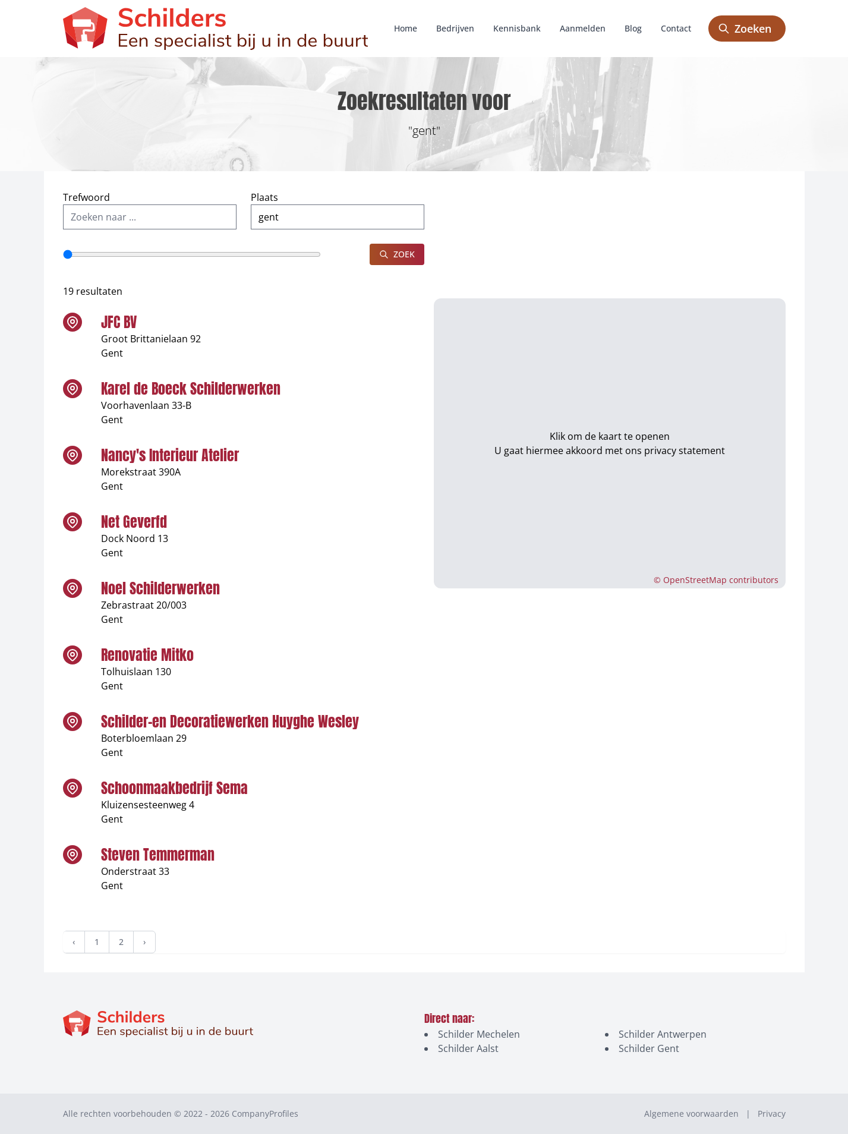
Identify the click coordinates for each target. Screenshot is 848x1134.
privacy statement (684, 443)
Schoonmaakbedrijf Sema (174, 788)
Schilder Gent (649, 1048)
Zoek (397, 254)
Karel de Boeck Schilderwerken (190, 388)
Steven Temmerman (158, 854)
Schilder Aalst (468, 1048)
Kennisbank (517, 28)
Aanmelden (583, 28)
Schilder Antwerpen (663, 1034)
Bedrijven (455, 28)
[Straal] (192, 254)
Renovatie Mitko (147, 654)
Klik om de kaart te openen (610, 429)
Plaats (264, 197)
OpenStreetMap (695, 579)
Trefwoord (86, 197)
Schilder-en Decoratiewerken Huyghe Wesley (230, 721)
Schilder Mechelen (479, 1034)
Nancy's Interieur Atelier (170, 455)
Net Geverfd (134, 521)
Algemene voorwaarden (691, 1113)
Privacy (772, 1113)
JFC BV (119, 322)
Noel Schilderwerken (160, 588)
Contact (676, 28)
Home (405, 28)
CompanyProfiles (265, 1113)
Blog (633, 28)
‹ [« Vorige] (73, 941)
